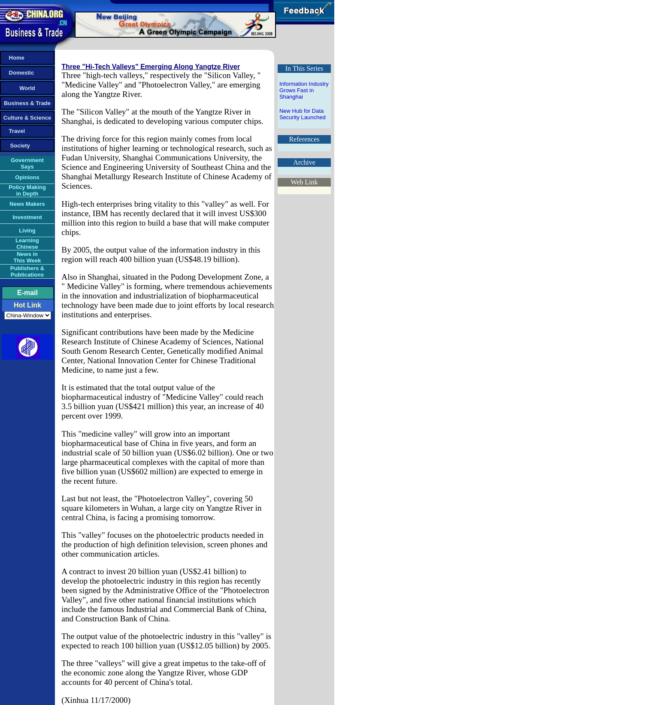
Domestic (18, 72)
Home (13, 57)
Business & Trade (27, 103)
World (27, 88)
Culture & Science (27, 117)
